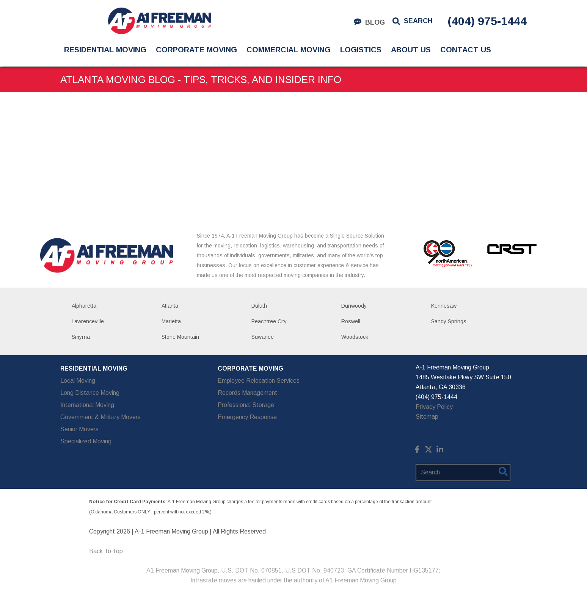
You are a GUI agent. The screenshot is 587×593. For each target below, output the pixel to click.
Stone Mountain (180, 337)
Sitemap (427, 416)
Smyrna (81, 337)
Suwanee (262, 337)
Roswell (350, 321)
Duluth (259, 306)
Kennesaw (444, 306)
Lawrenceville (88, 321)
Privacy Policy (434, 407)
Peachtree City (269, 321)
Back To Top (106, 551)
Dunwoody (354, 306)
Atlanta (170, 306)
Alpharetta (84, 306)
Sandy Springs (448, 321)
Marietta (171, 321)
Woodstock (354, 337)
